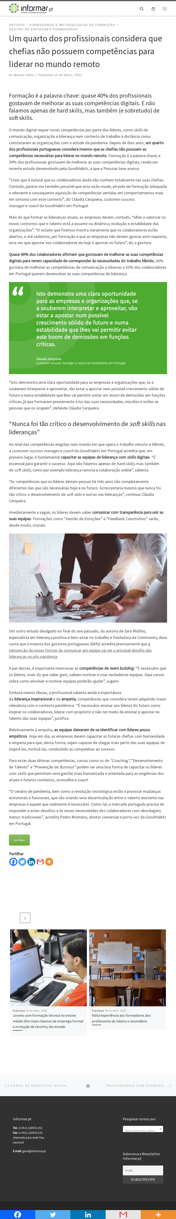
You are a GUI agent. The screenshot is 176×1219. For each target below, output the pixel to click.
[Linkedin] (31, 862)
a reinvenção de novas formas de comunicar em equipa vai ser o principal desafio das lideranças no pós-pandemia (80, 650)
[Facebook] (13, 862)
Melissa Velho (24, 75)
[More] (49, 862)
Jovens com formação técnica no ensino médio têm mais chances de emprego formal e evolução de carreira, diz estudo (48, 1021)
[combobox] (143, 1129)
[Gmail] (40, 862)
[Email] (143, 1170)
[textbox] (143, 1131)
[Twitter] (22, 862)
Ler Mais (19, 840)
